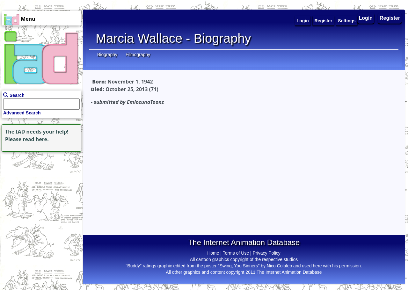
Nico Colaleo (279, 265)
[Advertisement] (40, 193)
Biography (107, 54)
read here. (36, 139)
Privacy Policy (266, 253)
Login (366, 18)
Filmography (138, 54)
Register (390, 18)
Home (213, 253)
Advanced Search (22, 112)
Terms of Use (236, 253)
